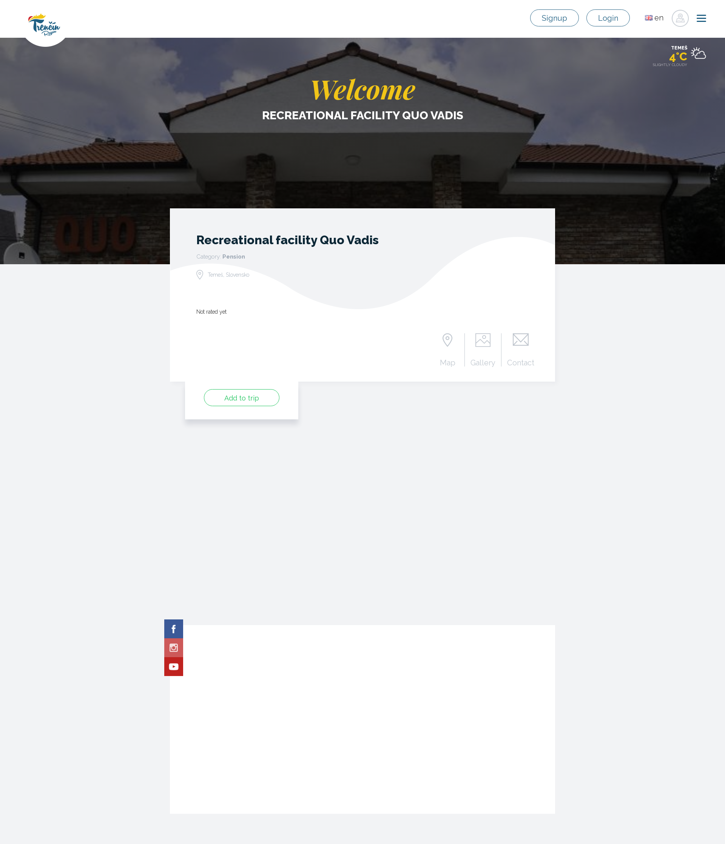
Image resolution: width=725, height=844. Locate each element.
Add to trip (241, 398)
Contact (520, 362)
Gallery (482, 362)
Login (608, 18)
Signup (554, 18)
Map (447, 362)
